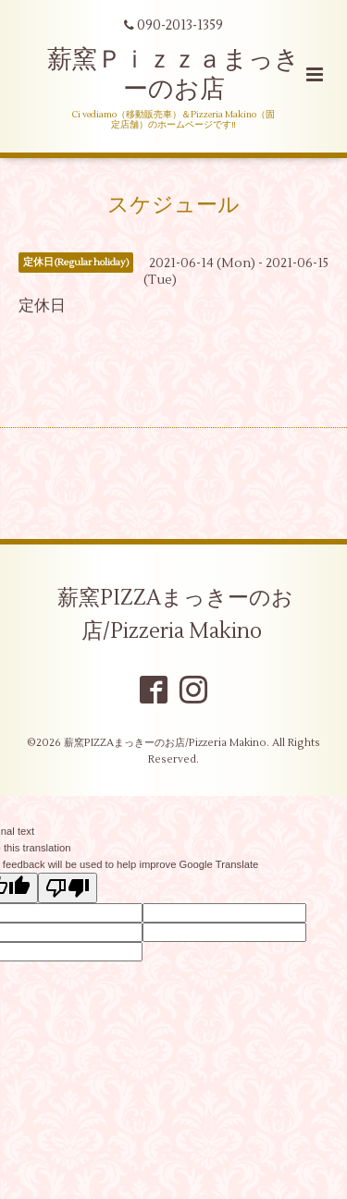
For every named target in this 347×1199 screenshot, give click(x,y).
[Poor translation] (67, 888)
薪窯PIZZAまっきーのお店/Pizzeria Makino (175, 614)
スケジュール (173, 205)
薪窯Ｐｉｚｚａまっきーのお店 (173, 74)
